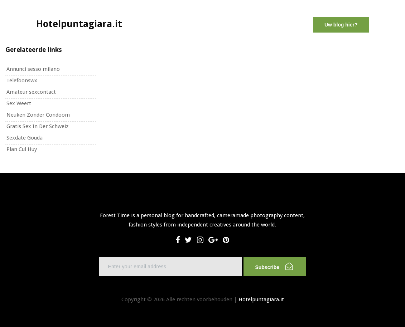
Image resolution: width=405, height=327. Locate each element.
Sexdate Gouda (24, 138)
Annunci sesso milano (33, 69)
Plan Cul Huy (21, 149)
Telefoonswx (21, 80)
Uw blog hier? (341, 25)
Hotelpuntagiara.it (261, 299)
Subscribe (274, 266)
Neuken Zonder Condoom (38, 115)
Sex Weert (18, 103)
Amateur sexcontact (31, 92)
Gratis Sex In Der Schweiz (37, 126)
